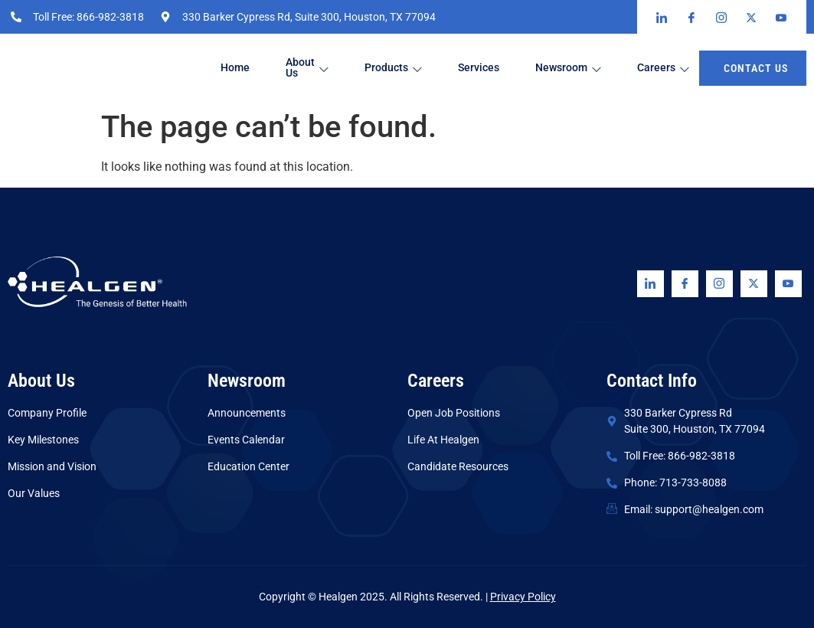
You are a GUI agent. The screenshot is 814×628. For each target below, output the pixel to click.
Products (401, 68)
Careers (679, 68)
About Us (312, 68)
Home (237, 68)
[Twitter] (753, 283)
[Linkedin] (650, 283)
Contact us (756, 68)
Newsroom (581, 68)
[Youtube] (788, 283)
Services (489, 68)
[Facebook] (685, 283)
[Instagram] (719, 283)
